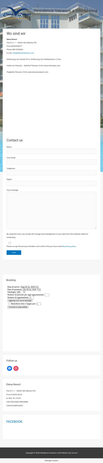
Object (51, 182)
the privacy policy (69, 246)
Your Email (51, 161)
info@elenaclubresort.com (23, 53)
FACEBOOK (14, 422)
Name (51, 150)
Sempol (74, 453)
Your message (51, 209)
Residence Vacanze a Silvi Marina (66, 10)
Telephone (11, 168)
